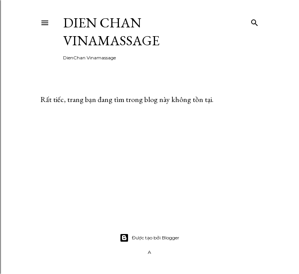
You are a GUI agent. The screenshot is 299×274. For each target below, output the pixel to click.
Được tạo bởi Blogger (149, 237)
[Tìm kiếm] (254, 21)
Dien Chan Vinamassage (111, 31)
